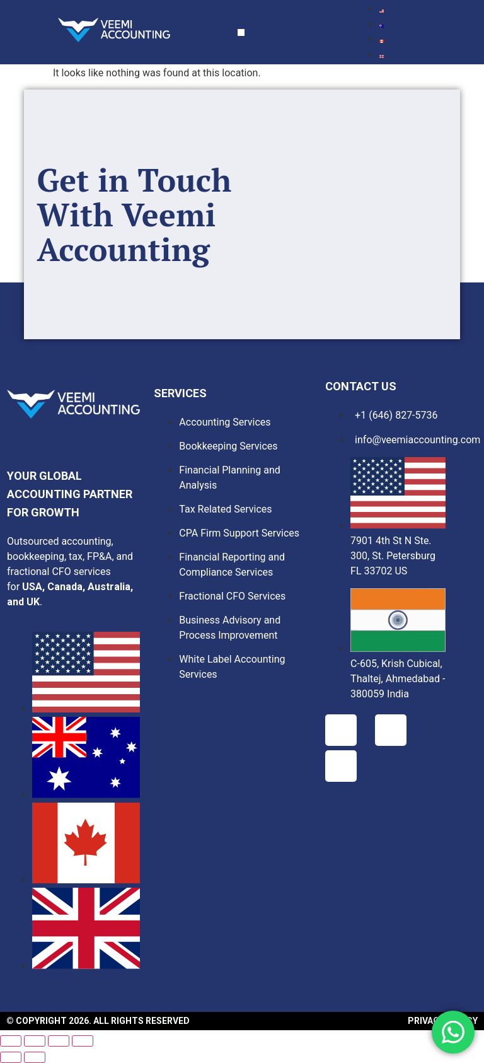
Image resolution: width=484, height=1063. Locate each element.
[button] (241, 32)
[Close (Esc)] (82, 1041)
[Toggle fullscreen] (34, 1041)
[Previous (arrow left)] (10, 1057)
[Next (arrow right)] (34, 1057)
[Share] (58, 1041)
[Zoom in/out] (10, 1041)
